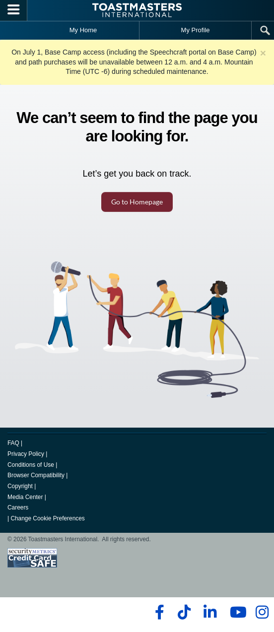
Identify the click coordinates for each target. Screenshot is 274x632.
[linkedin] (210, 612)
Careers (17, 507)
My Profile (195, 30)
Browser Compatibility (36, 475)
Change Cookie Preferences (47, 518)
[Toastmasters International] (137, 10)
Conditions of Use (30, 464)
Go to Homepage (137, 201)
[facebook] (158, 612)
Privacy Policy (25, 453)
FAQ (13, 443)
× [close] (263, 53)
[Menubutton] (13, 10)
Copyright (20, 486)
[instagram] (262, 612)
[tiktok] (184, 612)
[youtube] (236, 612)
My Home (83, 30)
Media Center (25, 497)
